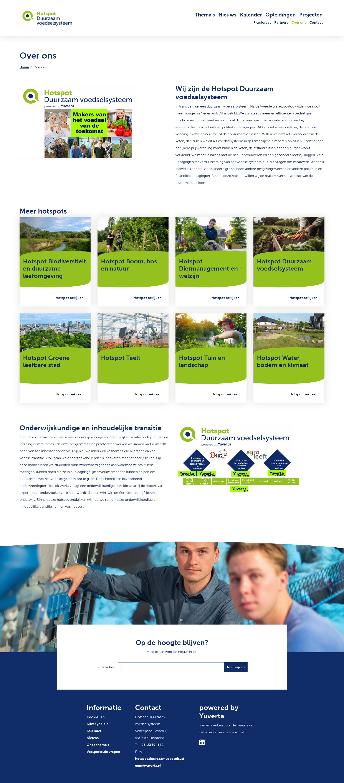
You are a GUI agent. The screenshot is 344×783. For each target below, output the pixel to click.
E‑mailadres (105, 667)
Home (24, 67)
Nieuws (227, 14)
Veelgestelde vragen (103, 752)
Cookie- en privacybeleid (98, 720)
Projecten (311, 14)
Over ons (298, 22)
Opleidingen (280, 14)
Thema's (205, 14)
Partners (281, 22)
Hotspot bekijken (70, 298)
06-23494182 (152, 745)
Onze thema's (98, 745)
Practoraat (262, 22)
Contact (316, 22)
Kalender (251, 14)
